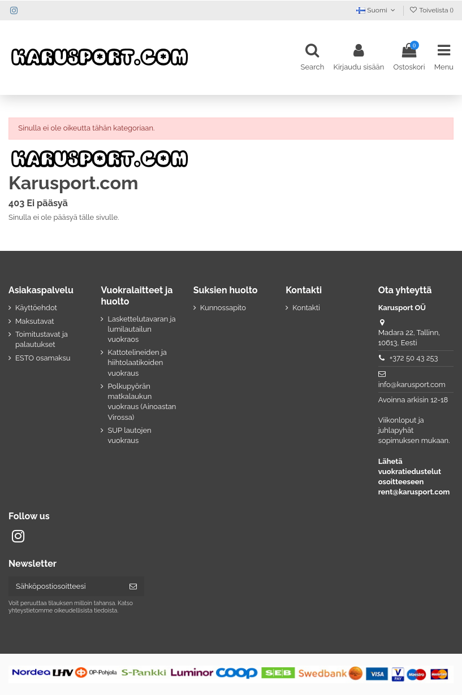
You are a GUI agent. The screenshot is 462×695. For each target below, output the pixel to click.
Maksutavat (34, 321)
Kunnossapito (223, 307)
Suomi (377, 10)
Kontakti (306, 307)
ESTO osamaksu (42, 358)
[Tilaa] (133, 586)
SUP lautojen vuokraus (129, 435)
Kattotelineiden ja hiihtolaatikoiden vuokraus (137, 362)
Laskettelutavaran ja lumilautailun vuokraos (141, 329)
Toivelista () (431, 10)
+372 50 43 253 (414, 358)
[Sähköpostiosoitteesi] (65, 586)
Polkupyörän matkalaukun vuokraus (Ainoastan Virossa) (141, 402)
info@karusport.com (412, 384)
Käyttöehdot (36, 307)
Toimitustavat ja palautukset (41, 339)
